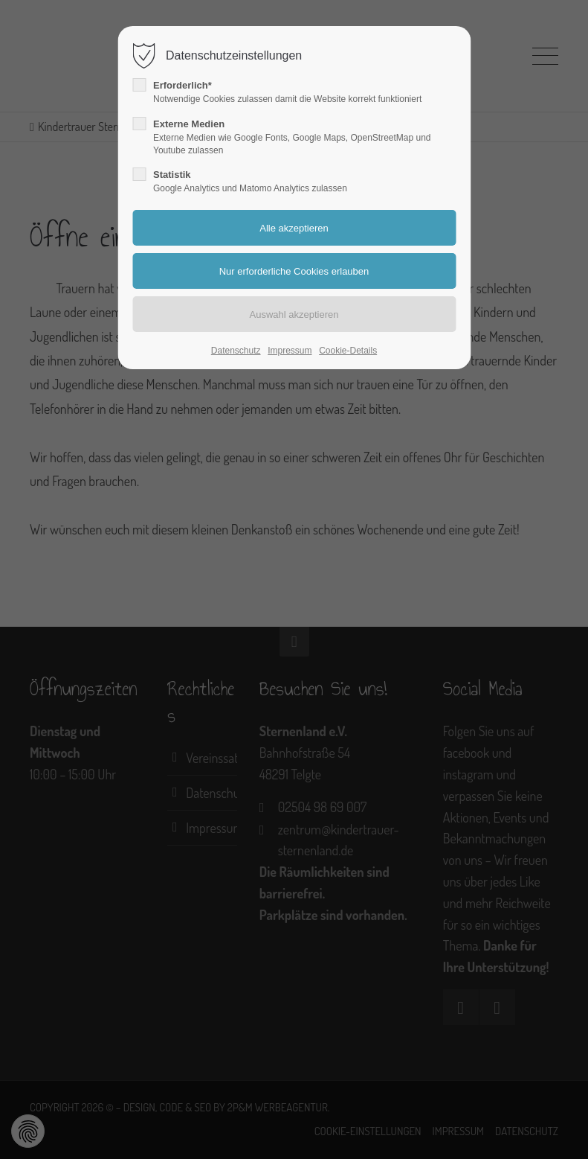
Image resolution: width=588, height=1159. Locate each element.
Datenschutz (236, 350)
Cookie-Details (348, 350)
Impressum (289, 350)
